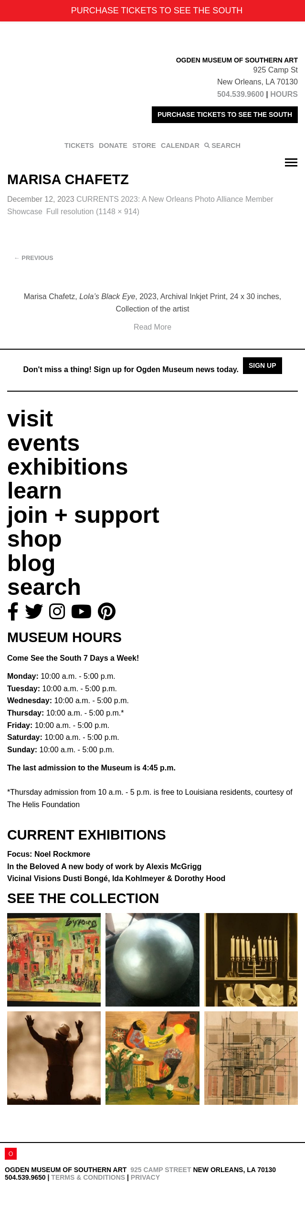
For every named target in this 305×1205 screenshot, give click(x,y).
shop (34, 538)
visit (30, 418)
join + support (83, 515)
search (44, 587)
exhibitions (67, 466)
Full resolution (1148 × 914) (92, 212)
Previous (33, 257)
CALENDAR (180, 145)
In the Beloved (104, 866)
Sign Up (262, 365)
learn (34, 490)
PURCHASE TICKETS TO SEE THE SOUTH (225, 114)
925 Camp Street (160, 1170)
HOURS (284, 94)
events (43, 443)
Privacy (145, 1177)
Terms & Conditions (88, 1177)
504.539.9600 (240, 94)
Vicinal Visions (116, 878)
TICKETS (79, 145)
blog (31, 563)
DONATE (113, 145)
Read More (152, 327)
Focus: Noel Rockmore (48, 854)
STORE (144, 145)
